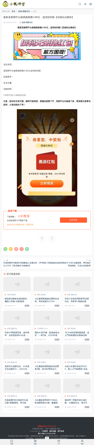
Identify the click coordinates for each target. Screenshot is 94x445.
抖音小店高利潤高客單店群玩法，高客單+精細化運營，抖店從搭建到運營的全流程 (77, 300)
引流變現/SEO (42, 328)
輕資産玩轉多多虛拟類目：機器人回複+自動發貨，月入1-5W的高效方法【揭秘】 (17, 300)
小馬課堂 (14, 4)
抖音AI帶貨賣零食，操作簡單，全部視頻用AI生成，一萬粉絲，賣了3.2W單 (17, 334)
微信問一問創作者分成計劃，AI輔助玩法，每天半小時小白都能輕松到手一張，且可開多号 (77, 401)
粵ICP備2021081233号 (47, 433)
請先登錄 (73, 220)
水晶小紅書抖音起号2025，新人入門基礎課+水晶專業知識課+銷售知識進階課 (76, 367)
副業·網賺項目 (27, 22)
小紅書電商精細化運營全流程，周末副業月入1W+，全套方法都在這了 (47, 300)
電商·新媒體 (11, 294)
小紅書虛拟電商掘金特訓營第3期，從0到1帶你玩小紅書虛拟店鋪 (47, 367)
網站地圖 (52, 431)
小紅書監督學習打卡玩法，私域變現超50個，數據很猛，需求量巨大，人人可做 (47, 401)
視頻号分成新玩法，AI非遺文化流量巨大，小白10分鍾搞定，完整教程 (17, 367)
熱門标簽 (61, 431)
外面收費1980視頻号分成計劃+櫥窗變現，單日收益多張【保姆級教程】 (16, 401)
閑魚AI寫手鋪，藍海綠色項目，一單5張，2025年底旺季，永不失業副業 (47, 334)
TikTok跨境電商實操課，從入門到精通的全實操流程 (77, 334)
